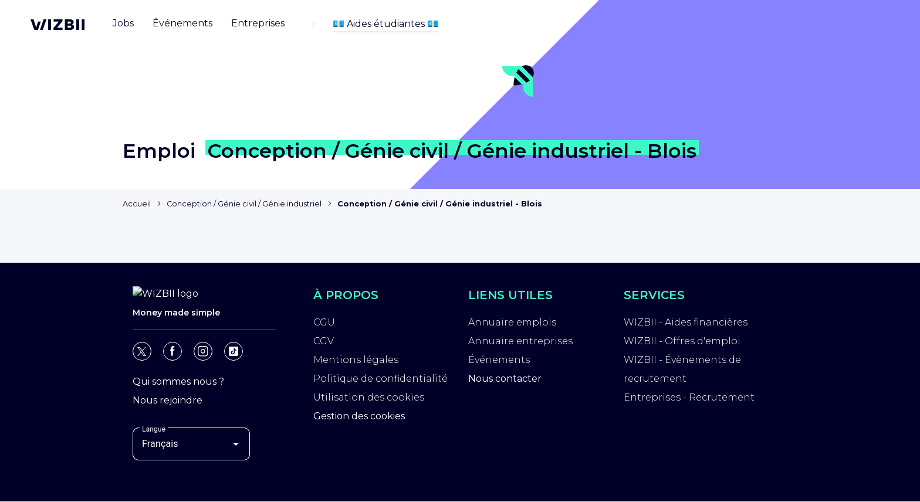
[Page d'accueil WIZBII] (57, 24)
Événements (499, 361)
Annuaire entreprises (520, 342)
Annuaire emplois (512, 324)
